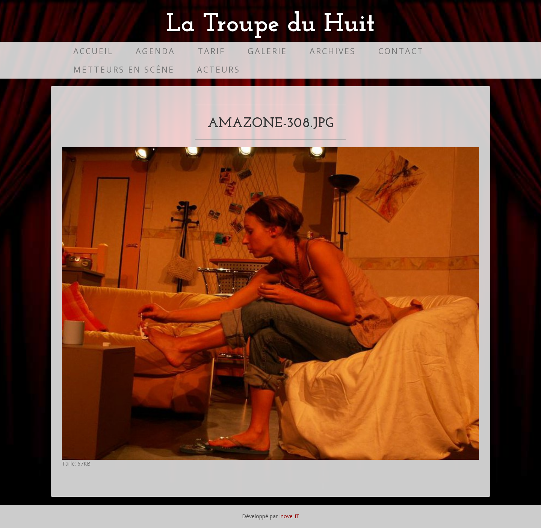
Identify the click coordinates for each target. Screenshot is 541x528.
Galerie (267, 51)
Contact (401, 51)
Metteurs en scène (123, 69)
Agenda (155, 51)
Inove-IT (289, 516)
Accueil (93, 51)
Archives (333, 51)
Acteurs (218, 69)
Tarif (211, 51)
